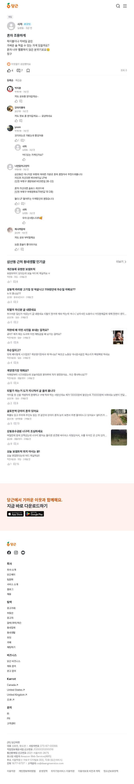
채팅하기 (11, 647)
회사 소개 (11, 569)
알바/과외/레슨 (14, 622)
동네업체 (11, 627)
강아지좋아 (20, 107)
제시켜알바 (20, 229)
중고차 (10, 618)
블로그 (10, 589)
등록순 (10, 80)
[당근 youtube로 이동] (23, 552)
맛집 (10, 17)
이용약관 (11, 771)
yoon (18, 127)
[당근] (12, 6)
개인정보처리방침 (27, 771)
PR (8, 718)
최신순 (18, 80)
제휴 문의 (11, 666)
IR (8, 713)
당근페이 (11, 574)
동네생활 (11, 632)
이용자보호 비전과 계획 (89, 771)
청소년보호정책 (110, 771)
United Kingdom (17, 694)
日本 (10, 699)
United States (16, 689)
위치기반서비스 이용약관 (63, 771)
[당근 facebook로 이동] (9, 552)
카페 (9, 642)
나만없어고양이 (22, 166)
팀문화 (10, 579)
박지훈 (18, 88)
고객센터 (11, 723)
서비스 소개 (12, 584)
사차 (24, 146)
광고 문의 (11, 671)
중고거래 (11, 608)
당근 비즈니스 (13, 661)
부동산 (10, 613)
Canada (12, 685)
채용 (9, 594)
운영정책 (43, 771)
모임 (9, 637)
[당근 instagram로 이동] (16, 552)
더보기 (121, 261)
